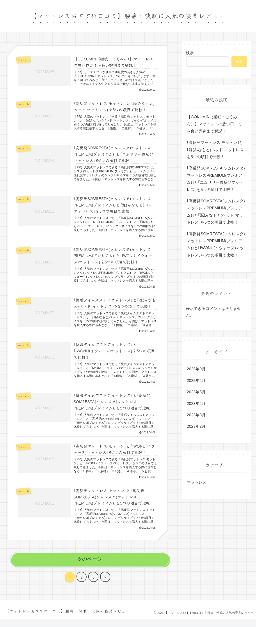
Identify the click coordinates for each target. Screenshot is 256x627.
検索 (190, 53)
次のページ (89, 567)
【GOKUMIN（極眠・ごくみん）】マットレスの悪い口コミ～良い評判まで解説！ (214, 124)
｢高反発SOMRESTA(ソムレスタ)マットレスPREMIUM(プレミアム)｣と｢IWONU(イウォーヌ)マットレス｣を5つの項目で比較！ (216, 244)
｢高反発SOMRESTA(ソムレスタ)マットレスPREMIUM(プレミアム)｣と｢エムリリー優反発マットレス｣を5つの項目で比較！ (216, 179)
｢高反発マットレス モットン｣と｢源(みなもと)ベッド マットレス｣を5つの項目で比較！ (216, 149)
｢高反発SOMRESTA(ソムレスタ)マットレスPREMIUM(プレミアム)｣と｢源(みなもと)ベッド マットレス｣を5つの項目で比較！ (216, 211)
